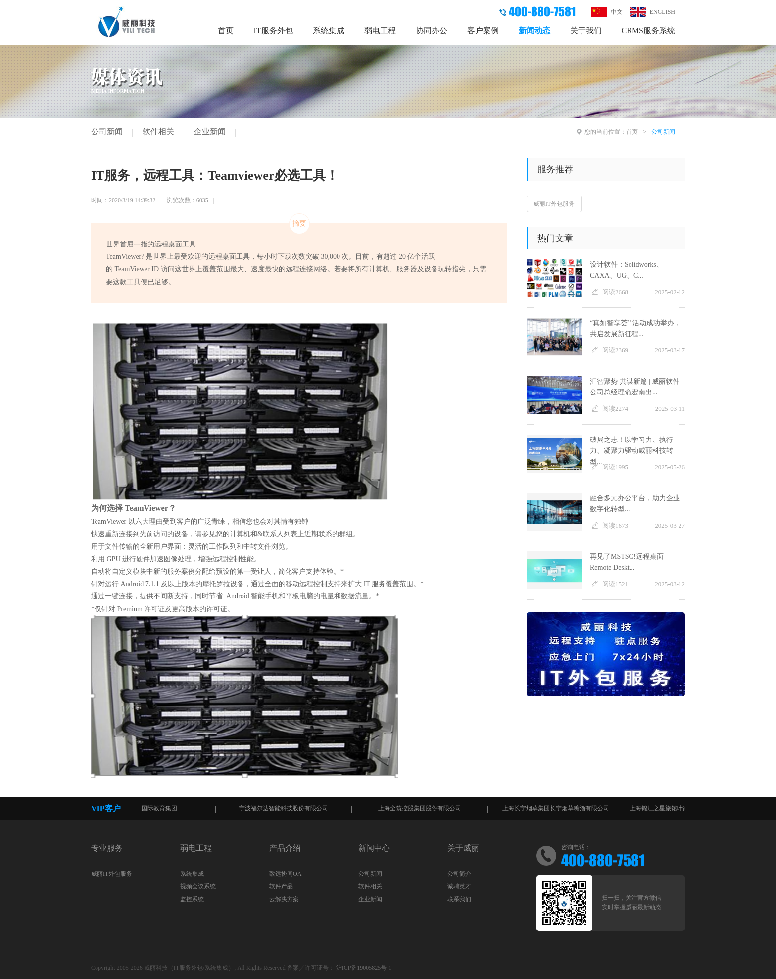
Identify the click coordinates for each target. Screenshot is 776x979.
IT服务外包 (272, 30)
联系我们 (459, 899)
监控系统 (192, 899)
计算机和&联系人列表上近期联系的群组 (291, 534)
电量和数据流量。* (349, 596)
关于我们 (586, 30)
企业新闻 (210, 131)
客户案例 (483, 30)
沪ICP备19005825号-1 (364, 967)
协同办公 (431, 30)
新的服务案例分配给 (184, 571)
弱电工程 (380, 30)
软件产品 (281, 886)
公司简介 (459, 873)
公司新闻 (107, 131)
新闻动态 (534, 30)
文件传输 (119, 546)
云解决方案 (284, 899)
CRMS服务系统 (648, 30)
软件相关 (158, 131)
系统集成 (328, 30)
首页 (226, 30)
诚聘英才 (459, 886)
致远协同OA (285, 873)
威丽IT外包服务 (554, 203)
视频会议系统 (198, 886)
